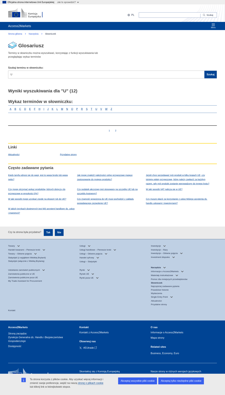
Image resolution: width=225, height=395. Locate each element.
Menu (213, 26)
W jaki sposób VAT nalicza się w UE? (164, 189)
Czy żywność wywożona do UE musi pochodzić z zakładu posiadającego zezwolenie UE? (105, 201)
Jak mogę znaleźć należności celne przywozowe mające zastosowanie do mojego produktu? (104, 177)
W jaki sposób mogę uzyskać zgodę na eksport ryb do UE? (37, 199)
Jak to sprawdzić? (68, 2)
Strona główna (15, 34)
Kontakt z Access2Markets (94, 332)
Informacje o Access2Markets (167, 332)
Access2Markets (18, 327)
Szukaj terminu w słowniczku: (25, 67)
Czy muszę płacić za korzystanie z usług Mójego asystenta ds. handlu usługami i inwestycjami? (176, 201)
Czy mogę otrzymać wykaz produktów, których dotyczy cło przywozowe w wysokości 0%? (36, 191)
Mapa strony (157, 337)
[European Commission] (28, 13)
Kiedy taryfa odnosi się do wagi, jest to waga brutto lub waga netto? (38, 177)
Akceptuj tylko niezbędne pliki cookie (181, 381)
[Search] (208, 15)
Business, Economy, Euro (165, 353)
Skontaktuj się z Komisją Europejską (99, 371)
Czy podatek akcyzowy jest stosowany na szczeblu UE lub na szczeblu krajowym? (107, 191)
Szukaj (211, 74)
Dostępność (14, 346)
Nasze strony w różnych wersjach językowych (176, 371)
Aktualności (14, 154)
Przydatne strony (68, 154)
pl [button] (131, 15)
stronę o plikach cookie (90, 383)
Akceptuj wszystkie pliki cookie (138, 381)
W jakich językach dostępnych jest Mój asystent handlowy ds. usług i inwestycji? (41, 210)
